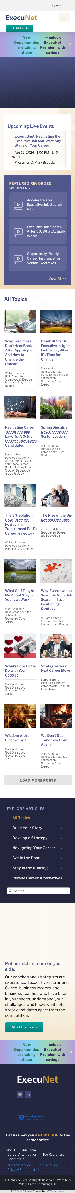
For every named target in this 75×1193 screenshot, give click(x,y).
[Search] (10, 890)
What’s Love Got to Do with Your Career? (20, 670)
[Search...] (38, 890)
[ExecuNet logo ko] (37, 1076)
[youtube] (20, 1094)
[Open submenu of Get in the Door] (61, 858)
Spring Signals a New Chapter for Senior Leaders (54, 431)
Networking (23, 470)
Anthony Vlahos (51, 529)
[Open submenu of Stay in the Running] (61, 868)
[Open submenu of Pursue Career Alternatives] (61, 878)
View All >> (57, 278)
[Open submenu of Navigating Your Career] (61, 848)
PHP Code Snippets (21, 1191)
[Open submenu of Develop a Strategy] (61, 838)
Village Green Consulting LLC (37, 1184)
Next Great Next (51, 371)
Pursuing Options (52, 374)
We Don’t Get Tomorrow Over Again (54, 740)
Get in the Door (14, 473)
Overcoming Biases (53, 532)
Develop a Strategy (17, 457)
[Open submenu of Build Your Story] (61, 828)
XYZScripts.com (55, 1191)
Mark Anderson (50, 368)
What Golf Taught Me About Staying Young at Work (20, 595)
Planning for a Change (19, 548)
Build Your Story (15, 376)
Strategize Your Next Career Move (55, 668)
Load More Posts (38, 780)
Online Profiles (14, 460)
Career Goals (49, 685)
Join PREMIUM (19, 28)
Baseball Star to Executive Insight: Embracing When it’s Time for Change (55, 350)
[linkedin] (28, 1094)
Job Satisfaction (55, 376)
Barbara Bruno (14, 454)
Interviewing (13, 379)
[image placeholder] (20, 311)
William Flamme (15, 373)
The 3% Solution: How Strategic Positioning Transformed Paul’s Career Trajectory (21, 524)
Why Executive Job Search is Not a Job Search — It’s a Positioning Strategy (56, 600)
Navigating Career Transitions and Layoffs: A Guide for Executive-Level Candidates (21, 436)
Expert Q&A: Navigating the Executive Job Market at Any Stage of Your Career (38, 140)
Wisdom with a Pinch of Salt (17, 737)
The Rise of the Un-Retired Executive (56, 517)
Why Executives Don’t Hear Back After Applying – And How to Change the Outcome (18, 352)
